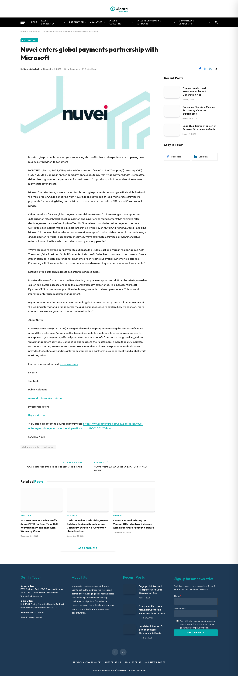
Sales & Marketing (115, 22)
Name (177, 596)
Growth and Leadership (186, 22)
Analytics (96, 22)
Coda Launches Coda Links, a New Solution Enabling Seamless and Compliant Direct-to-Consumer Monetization (87, 526)
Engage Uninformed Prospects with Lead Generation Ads (194, 91)
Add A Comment (87, 548)
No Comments (72, 69)
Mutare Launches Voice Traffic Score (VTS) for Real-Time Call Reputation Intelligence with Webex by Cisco (39, 526)
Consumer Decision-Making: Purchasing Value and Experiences (199, 110)
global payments (30, 447)
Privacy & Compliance (87, 662)
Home (34, 22)
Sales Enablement (48, 22)
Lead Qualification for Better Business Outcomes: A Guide (199, 127)
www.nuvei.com (69, 363)
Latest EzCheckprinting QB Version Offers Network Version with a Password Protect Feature (133, 524)
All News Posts (155, 662)
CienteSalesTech (31, 69)
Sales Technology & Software (149, 22)
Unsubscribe (133, 662)
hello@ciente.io (35, 617)
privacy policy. (202, 627)
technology (48, 447)
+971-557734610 (36, 612)
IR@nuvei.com (36, 415)
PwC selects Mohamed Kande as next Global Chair (54, 466)
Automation (76, 22)
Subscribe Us (113, 662)
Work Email (180, 608)
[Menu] (23, 22)
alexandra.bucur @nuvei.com (45, 398)
